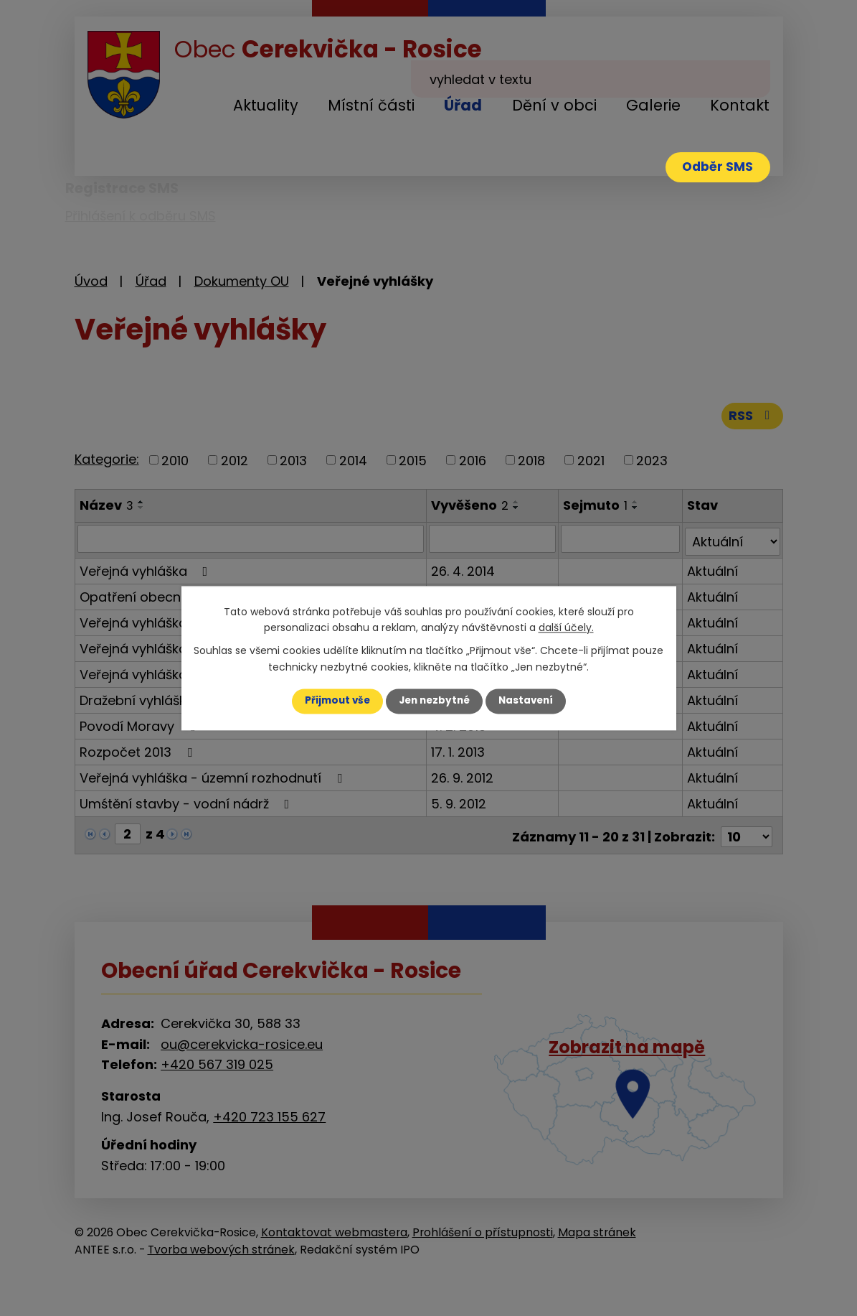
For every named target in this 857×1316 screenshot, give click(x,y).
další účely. (566, 627)
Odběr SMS (714, 168)
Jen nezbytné (434, 701)
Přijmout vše (334, 701)
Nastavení (529, 701)
